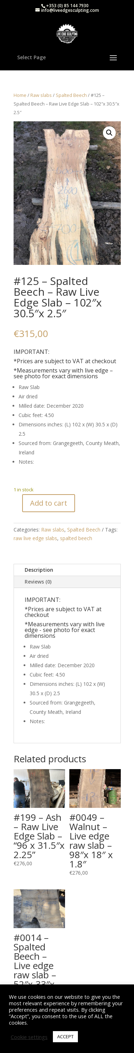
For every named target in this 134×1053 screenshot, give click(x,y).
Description (39, 569)
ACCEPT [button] (65, 1036)
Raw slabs (41, 95)
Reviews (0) (38, 581)
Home (20, 95)
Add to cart (48, 503)
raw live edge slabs (35, 538)
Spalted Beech (71, 95)
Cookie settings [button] (29, 1037)
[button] (109, 132)
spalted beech (76, 538)
